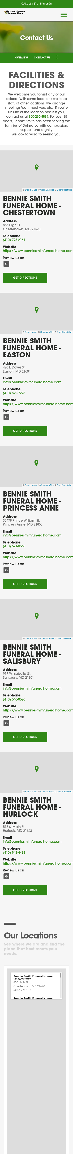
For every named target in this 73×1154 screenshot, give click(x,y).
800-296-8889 (38, 116)
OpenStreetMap (64, 190)
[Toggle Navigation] (57, 57)
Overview (21, 58)
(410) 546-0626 (42, 4)
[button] (36, 983)
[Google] (6, 264)
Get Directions (25, 277)
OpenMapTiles (47, 190)
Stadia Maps (31, 190)
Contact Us (42, 58)
